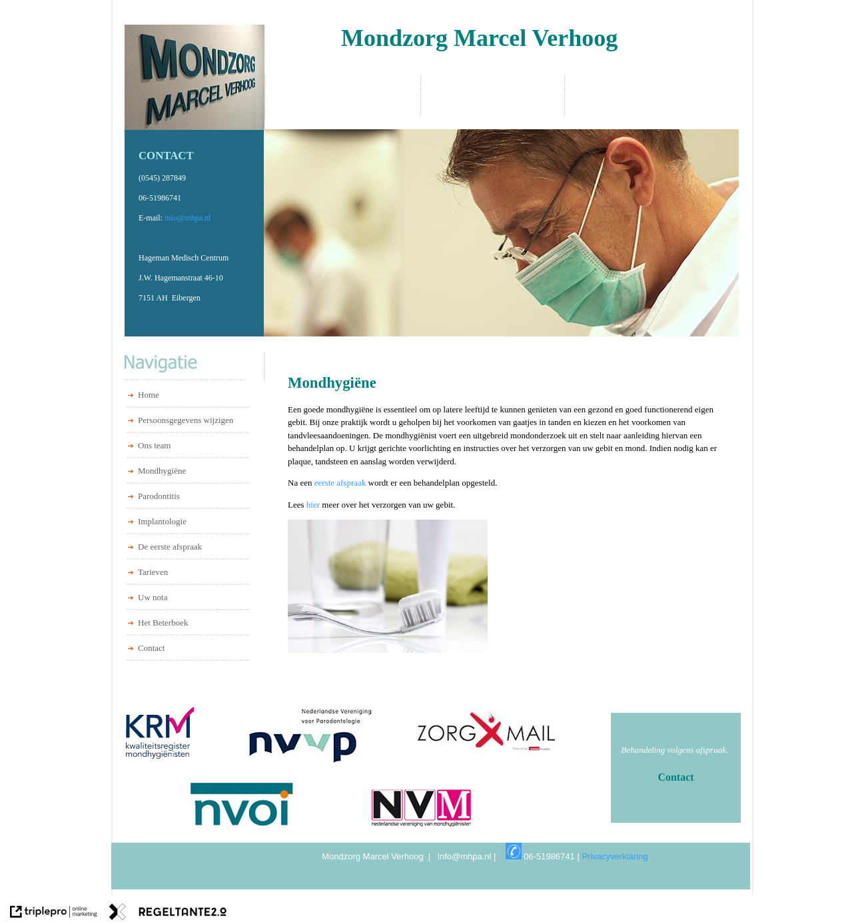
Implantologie (162, 521)
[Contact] (675, 777)
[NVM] (423, 807)
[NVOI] (242, 804)
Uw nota (152, 597)
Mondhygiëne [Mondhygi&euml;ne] (162, 471)
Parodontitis (159, 496)
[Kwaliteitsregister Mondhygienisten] (175, 733)
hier (314, 505)
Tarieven (153, 572)
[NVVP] (310, 735)
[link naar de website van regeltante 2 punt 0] (168, 913)
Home (148, 395)
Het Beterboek (163, 623)
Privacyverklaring (618, 856)
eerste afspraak (341, 483)
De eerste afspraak (170, 547)
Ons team (154, 445)
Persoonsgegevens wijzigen (185, 420)
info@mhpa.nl (188, 218)
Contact (151, 648)
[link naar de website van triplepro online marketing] (54, 913)
